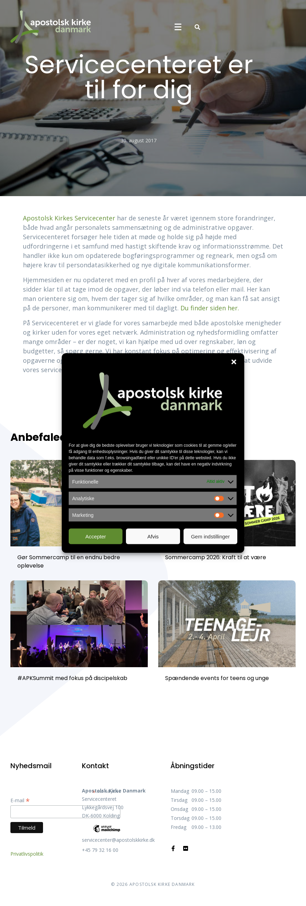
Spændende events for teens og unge (217, 678)
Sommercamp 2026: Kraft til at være (215, 557)
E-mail (20, 800)
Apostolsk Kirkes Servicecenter (69, 218)
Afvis (153, 536)
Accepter (95, 536)
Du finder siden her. (209, 308)
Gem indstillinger (210, 536)
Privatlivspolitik (26, 853)
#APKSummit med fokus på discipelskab (72, 678)
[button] (233, 362)
